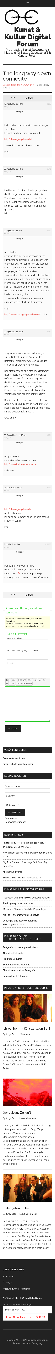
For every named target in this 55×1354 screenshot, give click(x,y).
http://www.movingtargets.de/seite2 (23, 314)
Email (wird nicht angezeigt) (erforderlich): (23, 651)
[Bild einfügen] (34, 680)
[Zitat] (22, 680)
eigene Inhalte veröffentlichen (18, 764)
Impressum (8, 1276)
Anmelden (15, 812)
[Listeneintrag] (7, 683)
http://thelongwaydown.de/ (18, 139)
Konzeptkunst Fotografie (15, 976)
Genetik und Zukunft (17, 1112)
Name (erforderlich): (14, 638)
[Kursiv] (10, 680)
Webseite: (10, 663)
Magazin (6, 85)
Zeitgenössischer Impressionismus (21, 947)
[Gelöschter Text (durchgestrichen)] (29, 680)
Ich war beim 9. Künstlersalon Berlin (27, 1028)
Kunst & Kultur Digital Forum (27, 37)
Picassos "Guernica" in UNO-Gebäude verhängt (26, 897)
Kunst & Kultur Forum (25, 85)
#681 (49, 435)
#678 (49, 169)
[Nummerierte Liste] (44, 680)
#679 (49, 332)
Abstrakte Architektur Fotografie (19, 970)
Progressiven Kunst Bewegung (27, 1343)
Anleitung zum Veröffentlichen (16, 1289)
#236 (49, 104)
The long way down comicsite (18, 903)
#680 (49, 231)
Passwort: (10, 796)
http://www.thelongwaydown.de (20, 464)
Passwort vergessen (15, 822)
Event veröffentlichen (14, 758)
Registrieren (11, 818)
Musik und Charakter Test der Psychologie (24, 909)
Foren (13, 85)
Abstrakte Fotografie (13, 953)
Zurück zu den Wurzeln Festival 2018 (22, 877)
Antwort (7, 107)
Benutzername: (12, 786)
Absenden (12, 729)
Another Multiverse (12, 871)
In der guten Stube (16, 1208)
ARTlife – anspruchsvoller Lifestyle (21, 915)
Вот (20, 573)
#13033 (48, 544)
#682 (49, 488)
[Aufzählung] (40, 680)
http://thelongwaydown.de (17, 509)
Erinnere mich (14, 805)
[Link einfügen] (14, 680)
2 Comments (26, 1034)
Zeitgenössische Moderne (16, 964)
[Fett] (7, 680)
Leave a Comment (28, 1118)
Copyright (7, 1282)
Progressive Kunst (12, 958)
